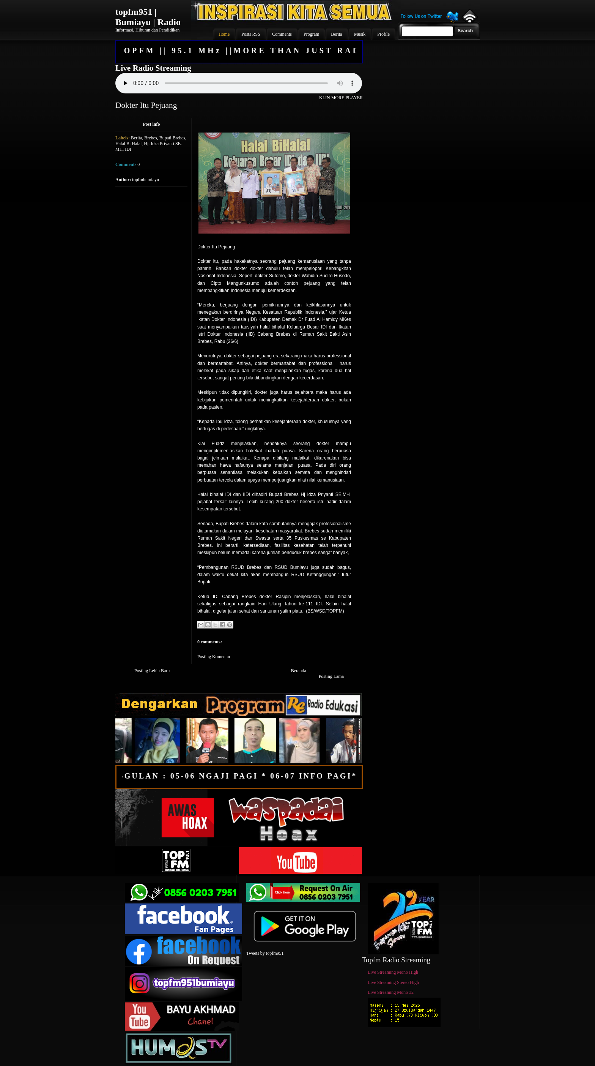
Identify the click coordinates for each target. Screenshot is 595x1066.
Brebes (150, 138)
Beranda (298, 670)
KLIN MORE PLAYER (341, 97)
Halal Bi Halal (128, 143)
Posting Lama (331, 676)
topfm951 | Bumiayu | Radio (148, 17)
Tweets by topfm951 (264, 953)
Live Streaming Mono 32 (391, 992)
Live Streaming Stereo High (393, 982)
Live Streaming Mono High (393, 972)
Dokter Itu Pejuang (146, 105)
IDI (128, 149)
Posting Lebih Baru (152, 670)
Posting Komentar (213, 656)
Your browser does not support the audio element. (238, 83)
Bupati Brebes (172, 138)
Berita (136, 138)
